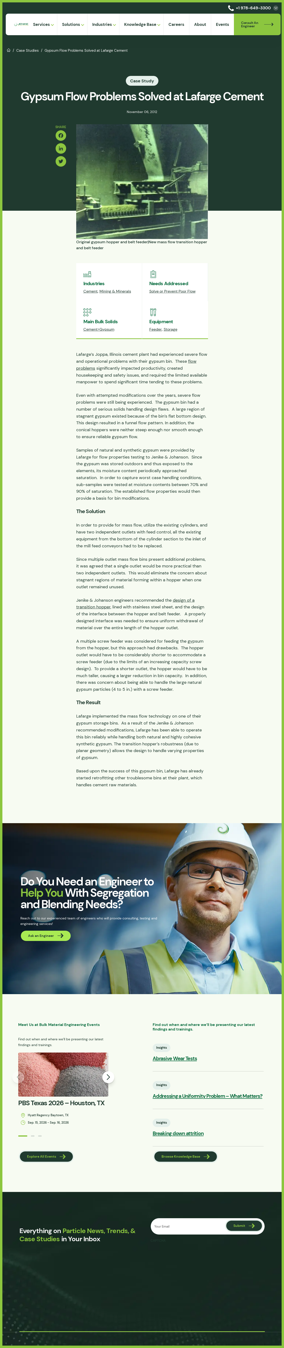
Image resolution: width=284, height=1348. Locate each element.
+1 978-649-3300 (248, 8)
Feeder (155, 329)
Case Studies (27, 50)
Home (9, 49)
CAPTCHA (158, 1241)
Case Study (142, 81)
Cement (90, 291)
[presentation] (187, 1254)
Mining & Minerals (115, 291)
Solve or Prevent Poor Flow (172, 291)
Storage (170, 329)
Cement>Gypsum (98, 329)
